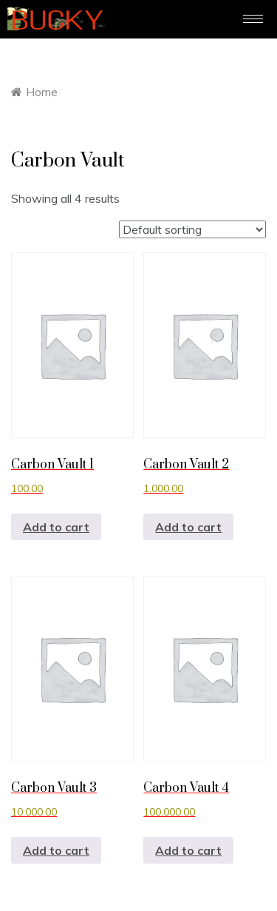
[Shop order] (192, 229)
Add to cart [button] (56, 527)
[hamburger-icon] (253, 19)
